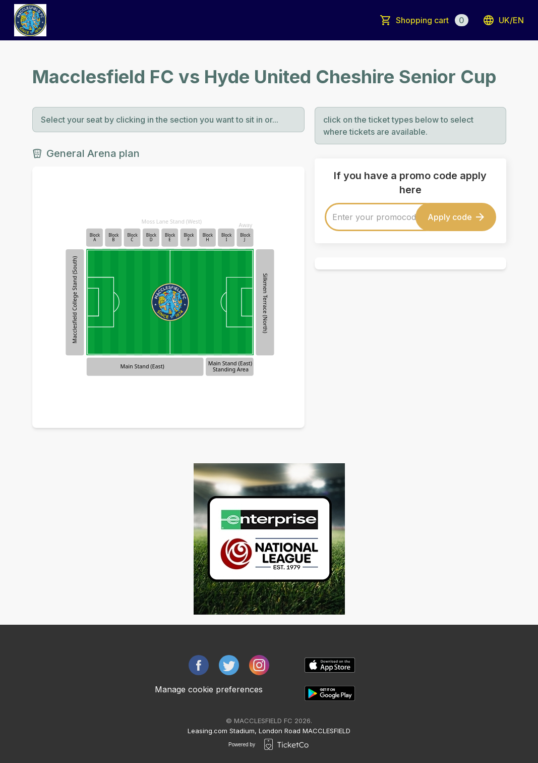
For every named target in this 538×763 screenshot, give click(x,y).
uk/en (503, 20)
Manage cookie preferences (209, 689)
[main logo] (30, 20)
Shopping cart (432, 20)
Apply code (456, 217)
